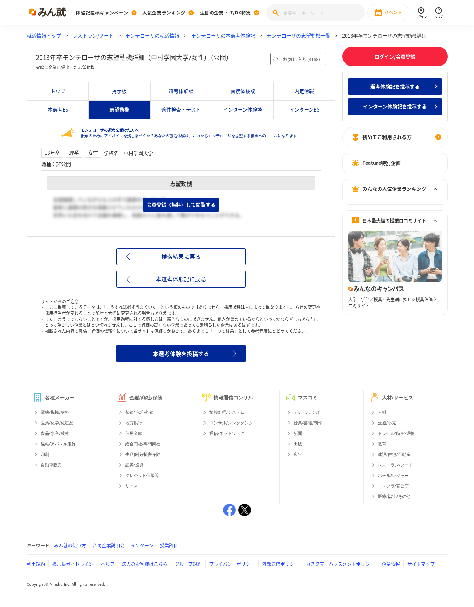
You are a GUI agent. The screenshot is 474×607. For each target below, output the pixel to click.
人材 (382, 412)
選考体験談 (181, 90)
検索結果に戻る (181, 256)
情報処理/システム (227, 412)
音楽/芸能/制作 (308, 422)
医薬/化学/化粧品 (57, 422)
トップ (58, 90)
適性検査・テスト (181, 109)
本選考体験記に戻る (181, 279)
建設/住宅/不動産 (394, 454)
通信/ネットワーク (227, 433)
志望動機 (119, 109)
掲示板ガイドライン (72, 563)
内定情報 (304, 90)
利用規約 (36, 563)
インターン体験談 (242, 109)
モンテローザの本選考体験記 (223, 35)
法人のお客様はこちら (144, 563)
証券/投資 (134, 465)
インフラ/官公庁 (393, 486)
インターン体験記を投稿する (395, 106)
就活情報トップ (44, 35)
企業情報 (391, 563)
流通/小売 (387, 422)
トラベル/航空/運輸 (396, 433)
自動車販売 (51, 465)
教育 (382, 443)
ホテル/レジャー (393, 475)
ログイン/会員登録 (394, 56)
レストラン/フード (93, 35)
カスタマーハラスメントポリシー (340, 563)
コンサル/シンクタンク (231, 422)
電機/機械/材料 (55, 412)
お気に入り (301, 58)
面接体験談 (243, 90)
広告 (298, 454)
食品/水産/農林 (55, 433)
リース (131, 486)
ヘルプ (107, 563)
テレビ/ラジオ (307, 412)
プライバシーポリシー (232, 563)
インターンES (304, 109)
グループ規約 (188, 563)
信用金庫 (133, 433)
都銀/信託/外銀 (139, 412)
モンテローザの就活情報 (152, 35)
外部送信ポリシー (280, 563)
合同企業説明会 (109, 545)
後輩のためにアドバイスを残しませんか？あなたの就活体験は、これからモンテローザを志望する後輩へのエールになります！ (191, 133)
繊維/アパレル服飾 (58, 443)
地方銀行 (133, 422)
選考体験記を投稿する (395, 86)
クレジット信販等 (142, 475)
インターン (142, 545)
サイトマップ (421, 563)
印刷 (45, 454)
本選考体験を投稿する (181, 353)
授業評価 (169, 545)
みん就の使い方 (70, 545)
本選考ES (58, 109)
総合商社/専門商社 (143, 443)
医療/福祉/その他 (394, 496)
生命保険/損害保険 (143, 454)
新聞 (298, 433)
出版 (298, 443)
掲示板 (119, 90)
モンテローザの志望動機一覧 (299, 35)
